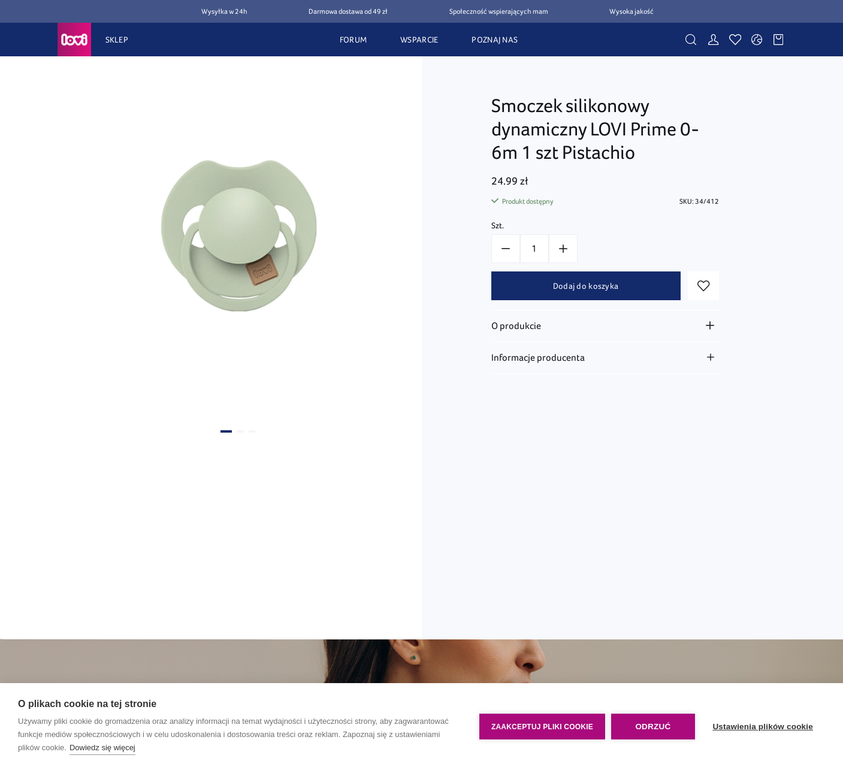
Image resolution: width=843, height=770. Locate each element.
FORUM (353, 39)
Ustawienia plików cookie (762, 726)
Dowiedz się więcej (102, 747)
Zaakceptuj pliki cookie (542, 727)
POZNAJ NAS (495, 39)
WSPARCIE (419, 39)
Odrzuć (652, 726)
